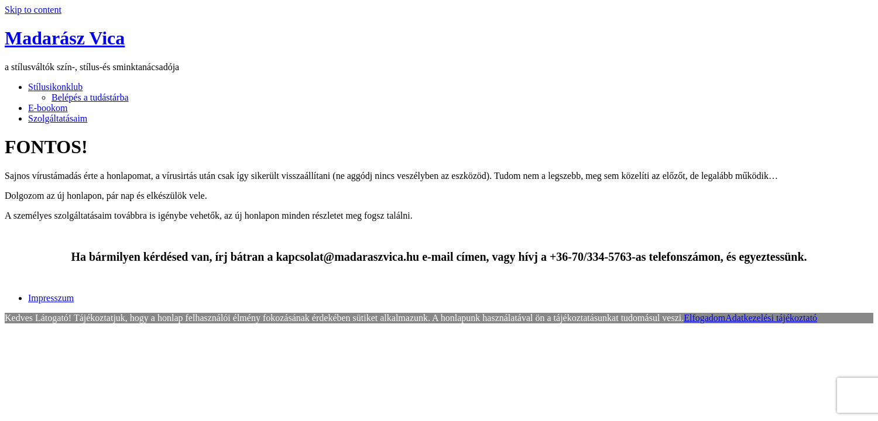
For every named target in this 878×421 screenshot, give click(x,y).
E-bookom (48, 108)
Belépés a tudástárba (90, 97)
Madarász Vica (65, 38)
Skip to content (33, 10)
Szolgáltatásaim (57, 118)
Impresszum (51, 298)
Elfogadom (704, 318)
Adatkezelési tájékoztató (771, 318)
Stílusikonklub (55, 87)
